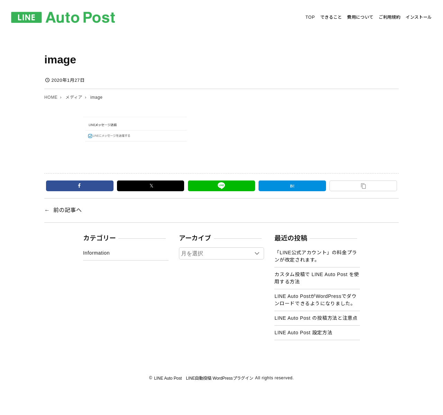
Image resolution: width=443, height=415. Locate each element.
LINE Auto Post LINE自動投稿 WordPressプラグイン (203, 378)
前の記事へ (67, 210)
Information (96, 253)
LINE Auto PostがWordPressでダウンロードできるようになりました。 (315, 299)
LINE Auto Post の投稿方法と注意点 (316, 318)
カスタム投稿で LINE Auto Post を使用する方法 (316, 278)
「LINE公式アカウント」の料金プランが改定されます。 (315, 256)
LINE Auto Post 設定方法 (303, 332)
